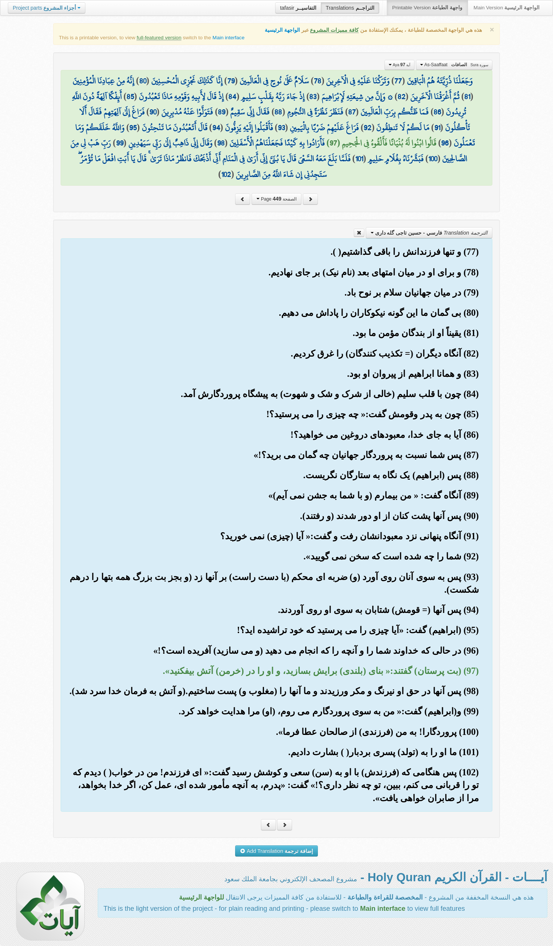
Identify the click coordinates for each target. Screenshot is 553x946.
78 (317, 81)
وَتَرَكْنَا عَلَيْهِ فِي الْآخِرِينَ (357, 81)
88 (278, 112)
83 (312, 96)
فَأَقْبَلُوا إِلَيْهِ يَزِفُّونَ (249, 127)
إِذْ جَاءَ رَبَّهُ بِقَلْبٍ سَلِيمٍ (272, 96)
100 (432, 158)
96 (445, 143)
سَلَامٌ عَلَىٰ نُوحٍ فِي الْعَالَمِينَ (274, 81)
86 (437, 112)
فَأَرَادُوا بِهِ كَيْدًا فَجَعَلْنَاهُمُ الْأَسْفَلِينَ (277, 143)
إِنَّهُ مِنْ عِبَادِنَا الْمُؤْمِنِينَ (103, 81)
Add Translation (276, 851)
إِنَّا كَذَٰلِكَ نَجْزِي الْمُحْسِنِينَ (186, 81)
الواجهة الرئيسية (282, 30)
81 (467, 96)
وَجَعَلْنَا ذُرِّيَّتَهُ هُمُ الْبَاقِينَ (440, 81)
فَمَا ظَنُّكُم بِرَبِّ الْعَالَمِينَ (395, 112)
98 (221, 143)
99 (120, 143)
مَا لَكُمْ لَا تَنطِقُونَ (402, 127)
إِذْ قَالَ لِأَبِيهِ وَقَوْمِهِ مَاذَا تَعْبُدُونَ (181, 96)
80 (142, 81)
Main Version (507, 7)
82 (401, 96)
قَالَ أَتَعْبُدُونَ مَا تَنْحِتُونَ (174, 127)
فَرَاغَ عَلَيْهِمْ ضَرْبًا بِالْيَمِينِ (324, 127)
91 (437, 127)
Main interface (228, 37)
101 (359, 158)
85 (130, 96)
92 (367, 127)
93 (281, 127)
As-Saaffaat (454, 64)
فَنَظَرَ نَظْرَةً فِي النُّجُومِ (315, 112)
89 (221, 112)
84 (232, 96)
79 (231, 81)
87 (352, 112)
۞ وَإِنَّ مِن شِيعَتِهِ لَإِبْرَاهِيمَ (357, 96)
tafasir (298, 8)
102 (226, 174)
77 (398, 81)
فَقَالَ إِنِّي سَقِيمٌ (250, 112)
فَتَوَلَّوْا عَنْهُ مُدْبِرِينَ (187, 112)
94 (216, 127)
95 (133, 127)
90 (153, 112)
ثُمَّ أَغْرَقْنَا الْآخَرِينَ (434, 96)
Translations (350, 8)
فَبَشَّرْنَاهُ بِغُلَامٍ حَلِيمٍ (395, 158)
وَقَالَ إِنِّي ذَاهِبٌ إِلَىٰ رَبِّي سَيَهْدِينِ (170, 143)
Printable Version (427, 7)
